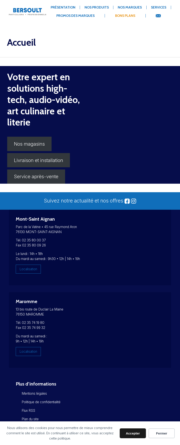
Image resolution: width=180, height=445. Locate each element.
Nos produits (97, 7)
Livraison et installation (38, 160)
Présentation (63, 7)
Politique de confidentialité (41, 402)
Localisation (28, 269)
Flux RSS (28, 410)
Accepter (133, 433)
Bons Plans (125, 16)
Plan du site (30, 419)
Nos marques (130, 7)
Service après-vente (36, 176)
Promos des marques (75, 16)
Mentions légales (34, 393)
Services (158, 7)
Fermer (161, 433)
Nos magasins (29, 144)
